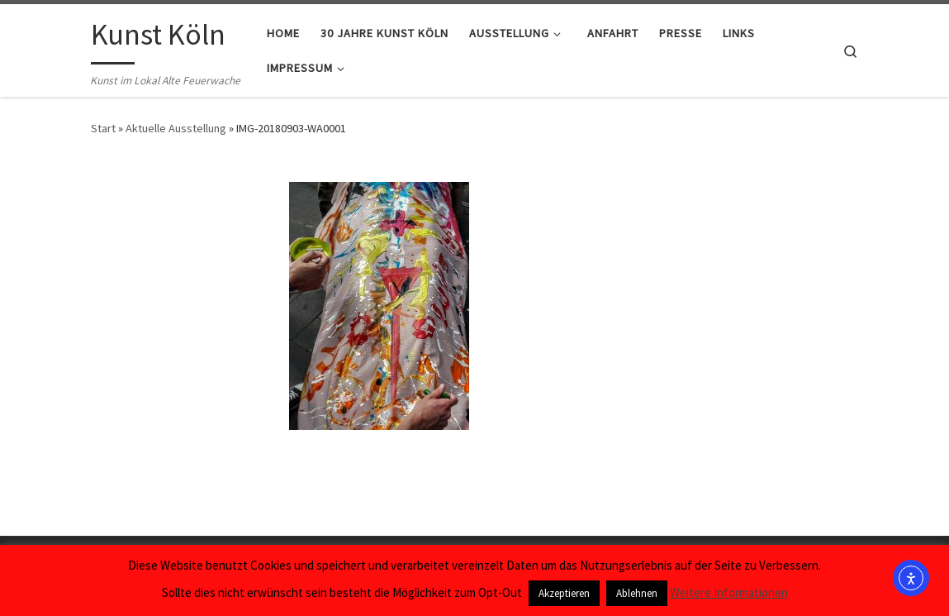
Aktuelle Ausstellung (176, 128)
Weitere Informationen (729, 592)
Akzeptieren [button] (564, 593)
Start (103, 128)
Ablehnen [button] (636, 593)
